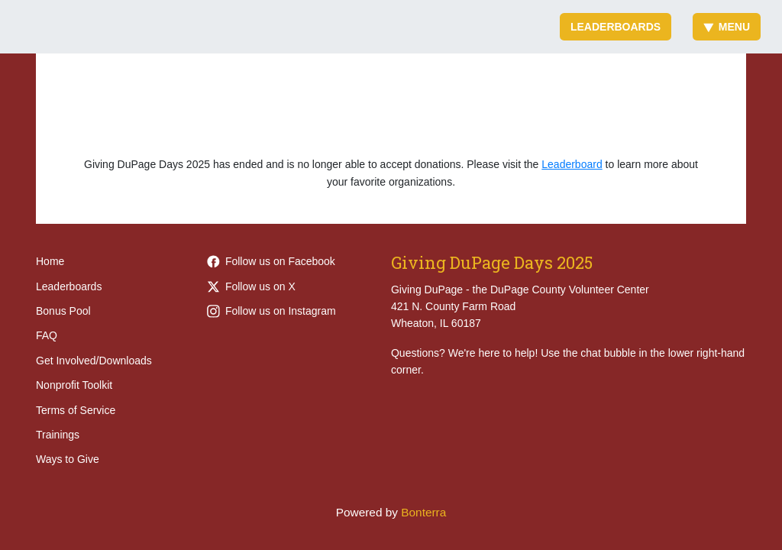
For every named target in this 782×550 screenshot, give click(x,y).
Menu (726, 27)
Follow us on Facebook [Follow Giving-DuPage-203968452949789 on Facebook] (271, 261)
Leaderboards (615, 27)
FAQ (46, 335)
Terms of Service (75, 410)
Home (50, 261)
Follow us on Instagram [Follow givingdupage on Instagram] (271, 311)
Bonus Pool (63, 311)
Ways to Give (67, 459)
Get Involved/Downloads (94, 360)
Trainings (57, 435)
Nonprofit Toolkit (74, 385)
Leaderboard (571, 164)
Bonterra (423, 512)
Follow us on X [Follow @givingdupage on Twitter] (251, 286)
